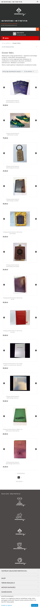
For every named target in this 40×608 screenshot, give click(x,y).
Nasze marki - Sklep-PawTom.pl (10, 494)
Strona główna (6, 43)
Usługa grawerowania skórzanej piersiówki (12, 232)
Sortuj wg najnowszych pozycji (12, 71)
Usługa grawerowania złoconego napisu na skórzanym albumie (12, 364)
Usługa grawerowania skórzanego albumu (12, 397)
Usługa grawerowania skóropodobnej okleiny (12, 101)
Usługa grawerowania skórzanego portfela (12, 200)
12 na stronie (29, 71)
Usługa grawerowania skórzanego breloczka (12, 167)
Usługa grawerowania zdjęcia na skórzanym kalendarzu (12, 430)
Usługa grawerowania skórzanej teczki (12, 298)
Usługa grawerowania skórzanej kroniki (12, 331)
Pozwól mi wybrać (6, 605)
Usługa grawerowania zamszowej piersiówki (12, 265)
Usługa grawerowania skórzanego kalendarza (13, 463)
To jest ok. (35, 605)
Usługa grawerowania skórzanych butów (12, 134)
